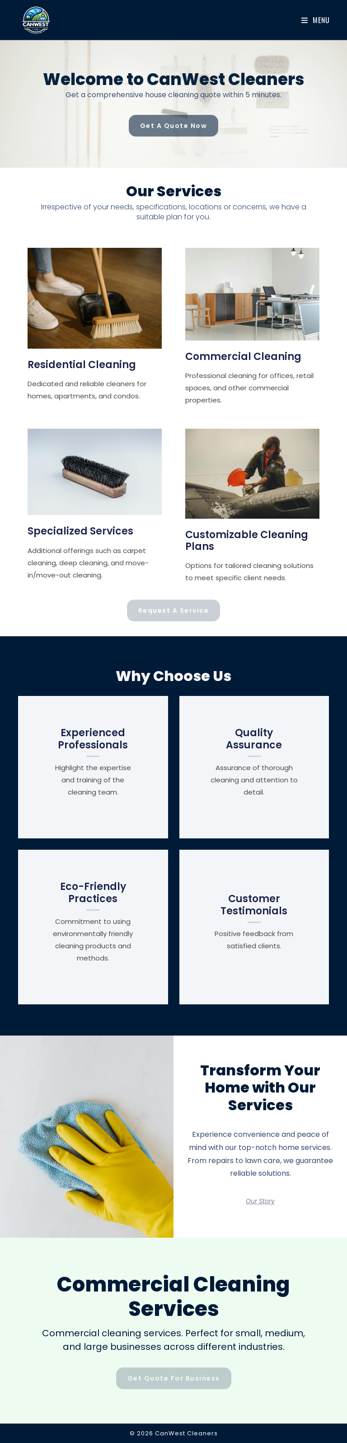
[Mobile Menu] (315, 19)
